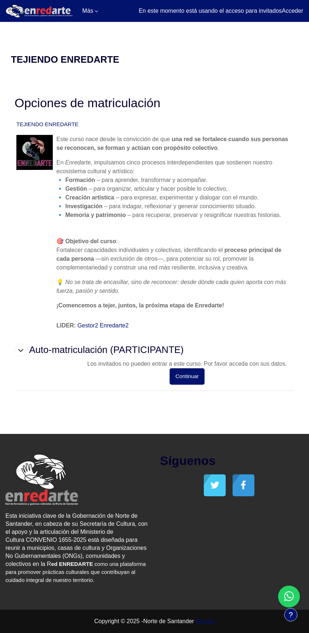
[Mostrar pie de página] (290, 614)
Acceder (292, 11)
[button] (21, 350)
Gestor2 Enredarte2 (103, 325)
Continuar (187, 376)
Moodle (205, 621)
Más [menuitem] (87, 11)
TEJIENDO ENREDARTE (47, 124)
